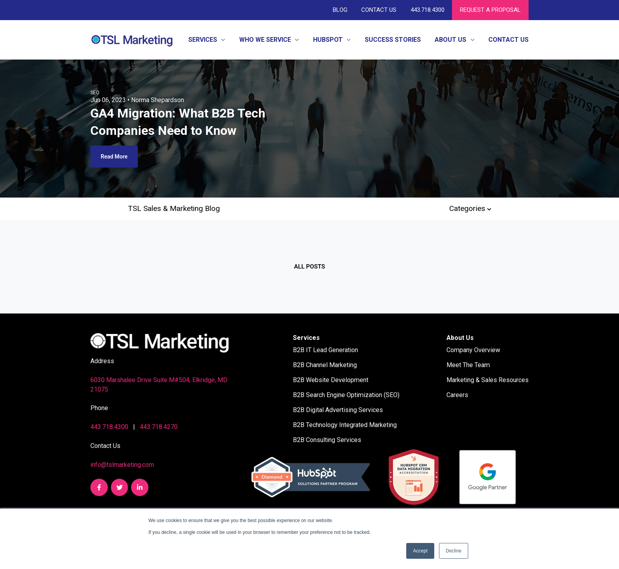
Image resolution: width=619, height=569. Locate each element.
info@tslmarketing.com (122, 464)
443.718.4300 (427, 9)
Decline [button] (453, 551)
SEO (94, 92)
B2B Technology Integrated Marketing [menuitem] (345, 425)
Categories (470, 208)
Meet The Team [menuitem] (468, 365)
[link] (131, 39)
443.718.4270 (159, 427)
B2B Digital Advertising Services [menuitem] (338, 410)
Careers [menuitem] (457, 395)
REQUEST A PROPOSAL (490, 9)
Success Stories (393, 39)
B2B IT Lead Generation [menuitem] (325, 350)
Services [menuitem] (306, 337)
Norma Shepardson (157, 100)
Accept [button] (420, 551)
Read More (114, 156)
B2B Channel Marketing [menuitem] (325, 365)
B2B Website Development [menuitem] (330, 380)
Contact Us (378, 9)
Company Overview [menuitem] (473, 350)
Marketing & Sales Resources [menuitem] (487, 380)
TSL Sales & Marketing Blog (174, 208)
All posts (309, 266)
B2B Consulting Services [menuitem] (327, 440)
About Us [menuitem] (460, 337)
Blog (340, 9)
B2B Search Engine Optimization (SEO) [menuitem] (346, 395)
